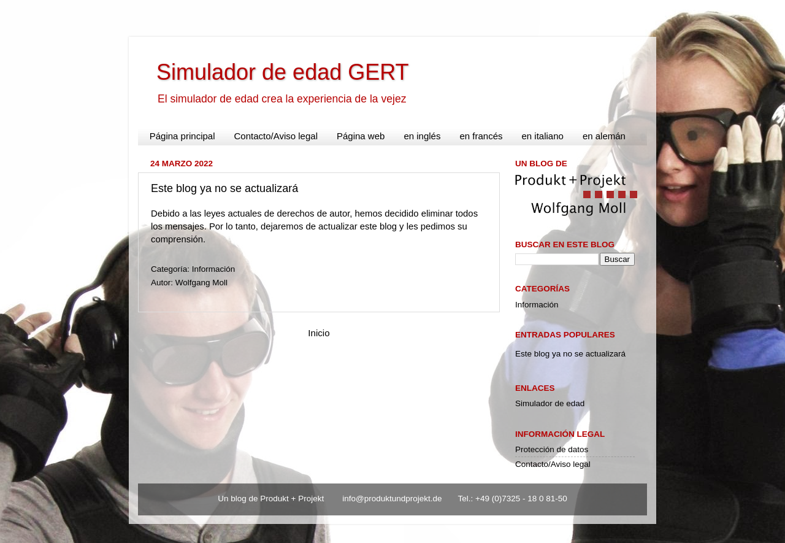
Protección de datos (551, 449)
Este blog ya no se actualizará (224, 188)
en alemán (604, 136)
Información (214, 269)
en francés (480, 136)
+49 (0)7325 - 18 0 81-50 (521, 498)
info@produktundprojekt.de (393, 498)
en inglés (422, 136)
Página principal (182, 136)
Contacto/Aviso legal (276, 136)
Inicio (318, 333)
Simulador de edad (549, 403)
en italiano (542, 136)
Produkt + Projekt (293, 498)
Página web (361, 136)
